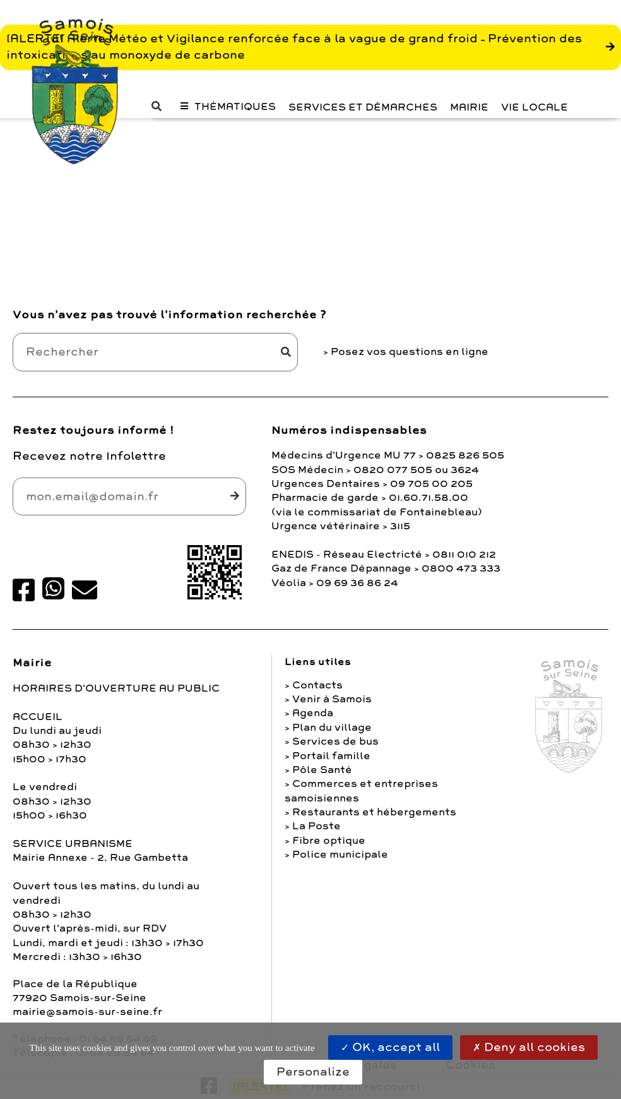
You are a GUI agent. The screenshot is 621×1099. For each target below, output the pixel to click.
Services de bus (335, 741)
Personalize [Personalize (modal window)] (313, 1072)
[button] (159, 106)
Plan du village (332, 727)
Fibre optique (328, 840)
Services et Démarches (362, 107)
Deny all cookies (529, 1047)
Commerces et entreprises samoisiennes (361, 791)
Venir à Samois (332, 699)
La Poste (316, 826)
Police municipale (340, 854)
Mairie (469, 107)
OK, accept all (390, 1047)
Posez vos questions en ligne (409, 351)
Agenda (312, 713)
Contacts (317, 685)
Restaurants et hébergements (374, 812)
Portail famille (331, 756)
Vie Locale (534, 107)
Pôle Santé (322, 770)
